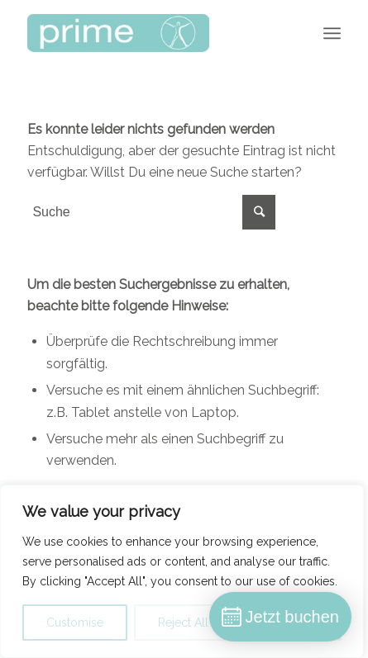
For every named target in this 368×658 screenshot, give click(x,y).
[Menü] (332, 33)
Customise (74, 622)
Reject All (183, 622)
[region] (182, 571)
